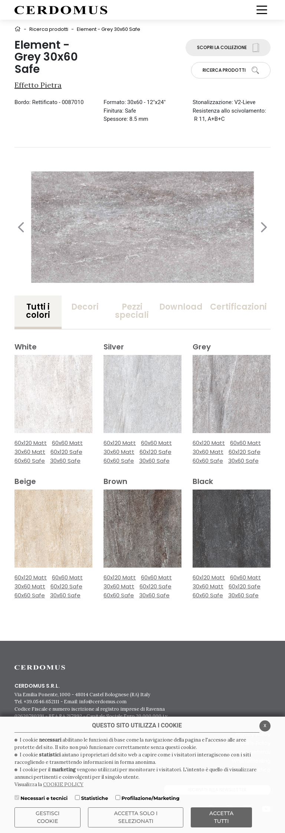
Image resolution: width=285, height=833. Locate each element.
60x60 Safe (29, 461)
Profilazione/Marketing (150, 798)
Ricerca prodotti (48, 29)
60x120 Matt (30, 443)
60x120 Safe (66, 452)
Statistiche (94, 798)
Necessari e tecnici (44, 798)
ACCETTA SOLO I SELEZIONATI (136, 817)
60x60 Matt (67, 443)
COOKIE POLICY (63, 784)
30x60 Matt (29, 452)
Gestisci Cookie (47, 817)
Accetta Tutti (221, 817)
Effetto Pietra (38, 85)
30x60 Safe (65, 461)
